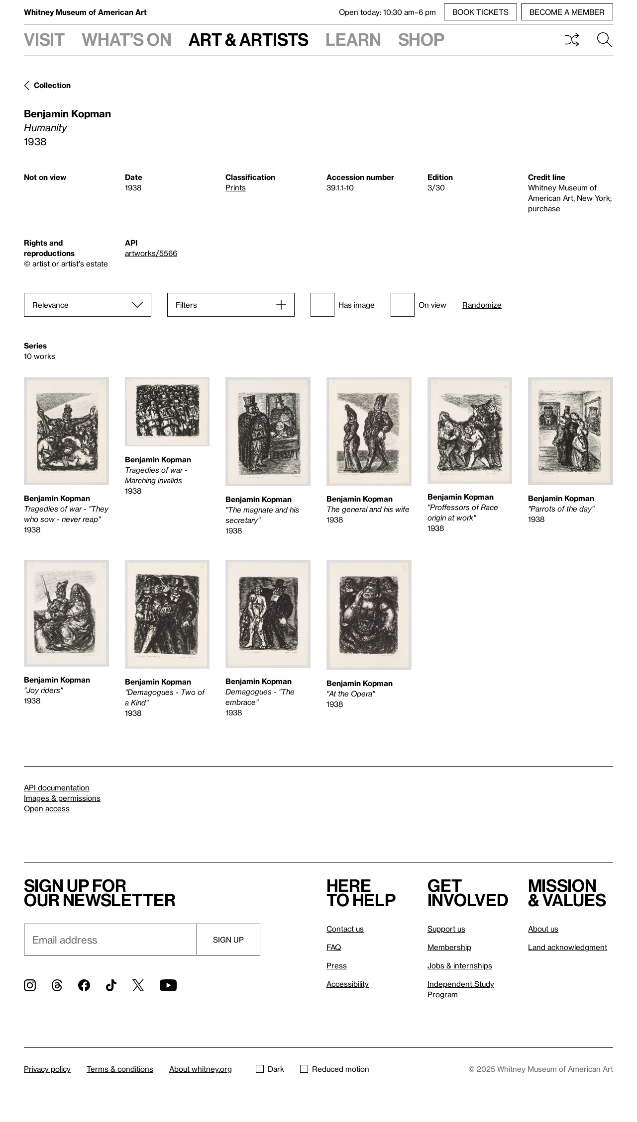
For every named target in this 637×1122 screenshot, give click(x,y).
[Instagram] (30, 985)
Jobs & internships (459, 965)
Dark (270, 1068)
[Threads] (57, 985)
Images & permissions (62, 797)
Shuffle (572, 40)
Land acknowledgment (567, 947)
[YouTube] (168, 985)
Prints (235, 187)
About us (543, 928)
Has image (343, 305)
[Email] (110, 939)
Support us (446, 928)
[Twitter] (138, 985)
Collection (52, 85)
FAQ (333, 947)
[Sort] (87, 305)
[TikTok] (111, 985)
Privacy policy (47, 1068)
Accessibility (347, 983)
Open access (47, 808)
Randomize (482, 305)
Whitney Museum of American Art (85, 11)
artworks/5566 (151, 253)
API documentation (57, 787)
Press (336, 965)
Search (605, 40)
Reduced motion (334, 1068)
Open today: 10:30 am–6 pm (387, 11)
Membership (449, 947)
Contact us (345, 928)
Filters (186, 304)
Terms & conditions (120, 1068)
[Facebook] (84, 985)
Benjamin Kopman (67, 113)
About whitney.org (200, 1068)
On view (418, 305)
